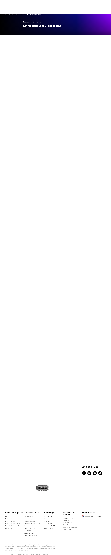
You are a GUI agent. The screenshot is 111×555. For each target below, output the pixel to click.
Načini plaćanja (9, 519)
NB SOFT (35, 554)
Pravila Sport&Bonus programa (69, 519)
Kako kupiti (8, 516)
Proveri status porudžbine (32, 523)
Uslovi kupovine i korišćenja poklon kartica (71, 528)
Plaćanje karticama (11, 521)
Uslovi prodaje (28, 519)
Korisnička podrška (29, 538)
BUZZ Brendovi (48, 519)
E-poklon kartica (67, 522)
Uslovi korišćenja (29, 516)
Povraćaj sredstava (30, 528)
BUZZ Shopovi (48, 523)
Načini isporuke (9, 528)
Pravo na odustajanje (30, 535)
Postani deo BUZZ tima (51, 526)
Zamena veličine (29, 526)
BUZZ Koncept (48, 516)
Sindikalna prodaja (49, 528)
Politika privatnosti (29, 521)
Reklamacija (28, 530)
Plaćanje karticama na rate (13, 523)
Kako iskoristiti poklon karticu (13, 526)
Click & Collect (67, 525)
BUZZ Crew (47, 521)
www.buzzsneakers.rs (21, 554)
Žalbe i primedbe (29, 533)
